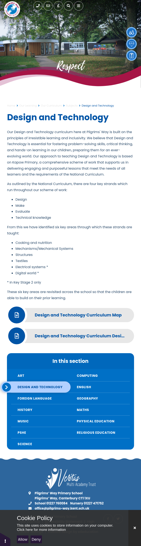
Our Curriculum (51, 106)
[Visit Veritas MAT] (70, 488)
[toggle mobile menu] (78, 6)
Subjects (72, 106)
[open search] (68, 6)
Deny (36, 539)
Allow (22, 539)
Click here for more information (41, 530)
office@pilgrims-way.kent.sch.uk (62, 508)
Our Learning (28, 106)
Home (11, 106)
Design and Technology (98, 106)
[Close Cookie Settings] (134, 528)
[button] (5, 539)
